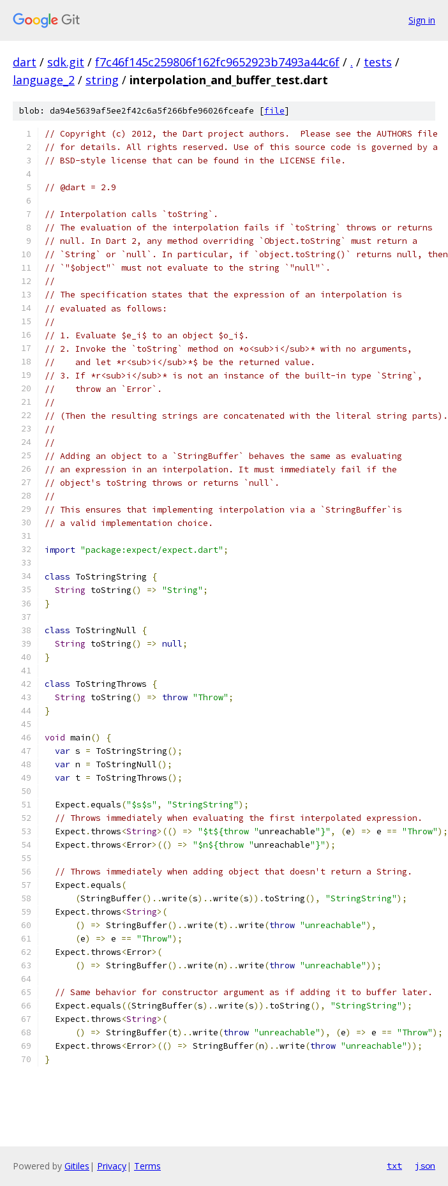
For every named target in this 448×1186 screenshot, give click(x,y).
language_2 (44, 79)
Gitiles (76, 1166)
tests (378, 62)
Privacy (111, 1166)
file (274, 110)
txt (394, 1165)
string (102, 79)
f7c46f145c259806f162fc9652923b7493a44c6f (217, 62)
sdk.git (65, 62)
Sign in (421, 20)
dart (24, 62)
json (425, 1165)
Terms (147, 1166)
